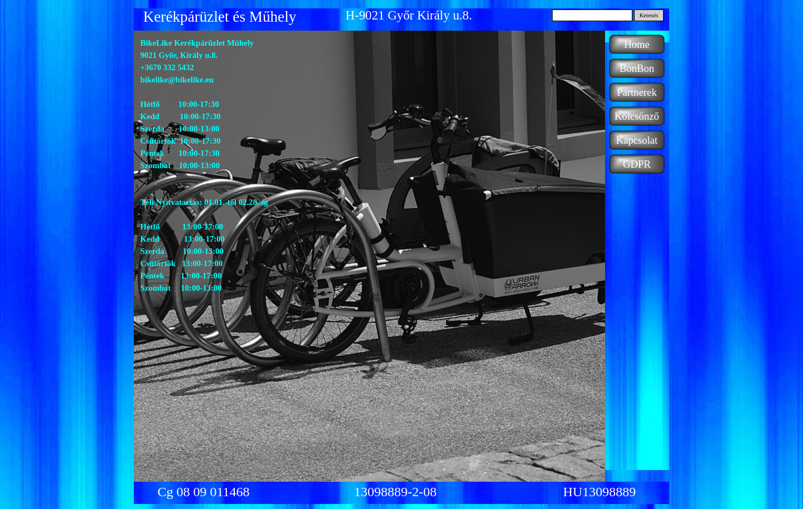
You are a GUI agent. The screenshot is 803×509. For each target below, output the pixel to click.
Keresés (649, 15)
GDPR (637, 164)
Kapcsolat (637, 140)
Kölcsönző (637, 116)
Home (637, 44)
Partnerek (636, 92)
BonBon (637, 68)
